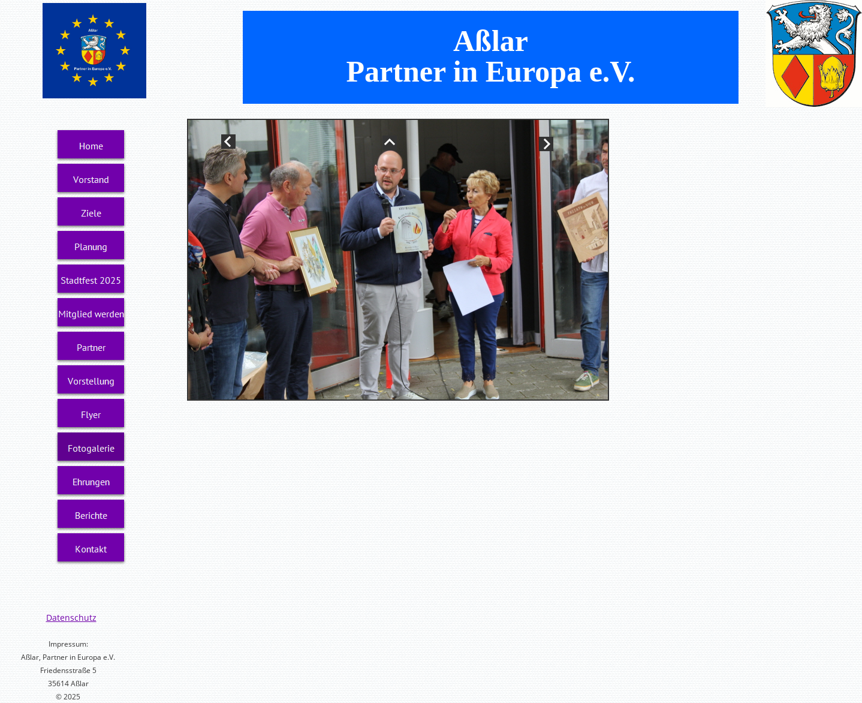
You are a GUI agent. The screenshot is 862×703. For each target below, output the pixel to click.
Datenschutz (71, 617)
